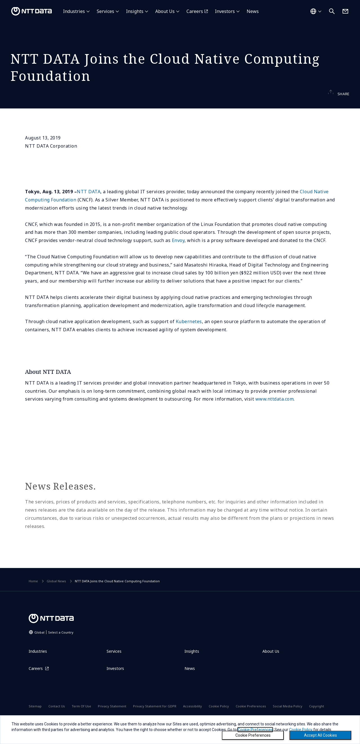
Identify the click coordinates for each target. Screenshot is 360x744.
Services (105, 11)
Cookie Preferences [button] (255, 729)
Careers (194, 11)
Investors (225, 11)
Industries (74, 11)
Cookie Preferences (253, 735)
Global (53, 643)
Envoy (178, 251)
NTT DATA (88, 202)
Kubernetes (189, 332)
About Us (165, 11)
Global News (56, 592)
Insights (134, 11)
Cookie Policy (300, 729)
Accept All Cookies (320, 735)
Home (33, 592)
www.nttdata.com (274, 410)
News (253, 11)
